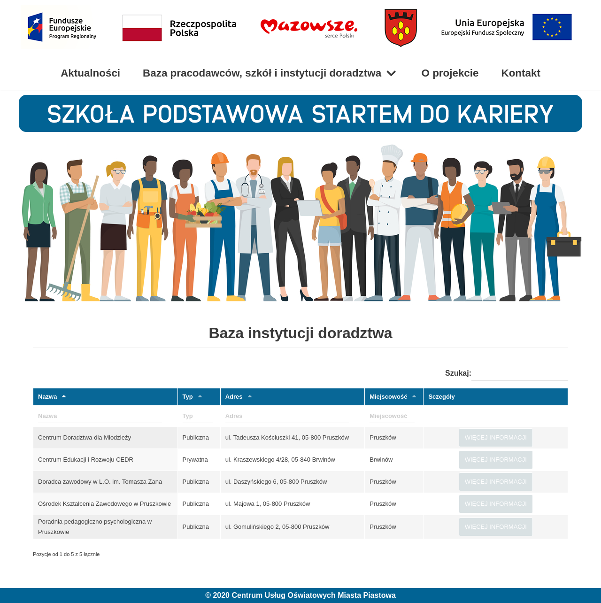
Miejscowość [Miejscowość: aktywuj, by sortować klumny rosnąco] (388, 396)
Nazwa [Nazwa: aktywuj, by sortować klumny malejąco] (47, 396)
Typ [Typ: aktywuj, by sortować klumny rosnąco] (188, 396)
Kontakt (520, 73)
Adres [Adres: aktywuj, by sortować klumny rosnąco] (234, 396)
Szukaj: (506, 374)
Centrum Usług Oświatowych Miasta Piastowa (313, 595)
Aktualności (90, 73)
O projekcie (450, 73)
